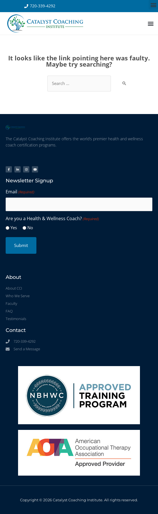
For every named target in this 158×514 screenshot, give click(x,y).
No (30, 227)
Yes (13, 227)
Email (20, 192)
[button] (153, 4)
